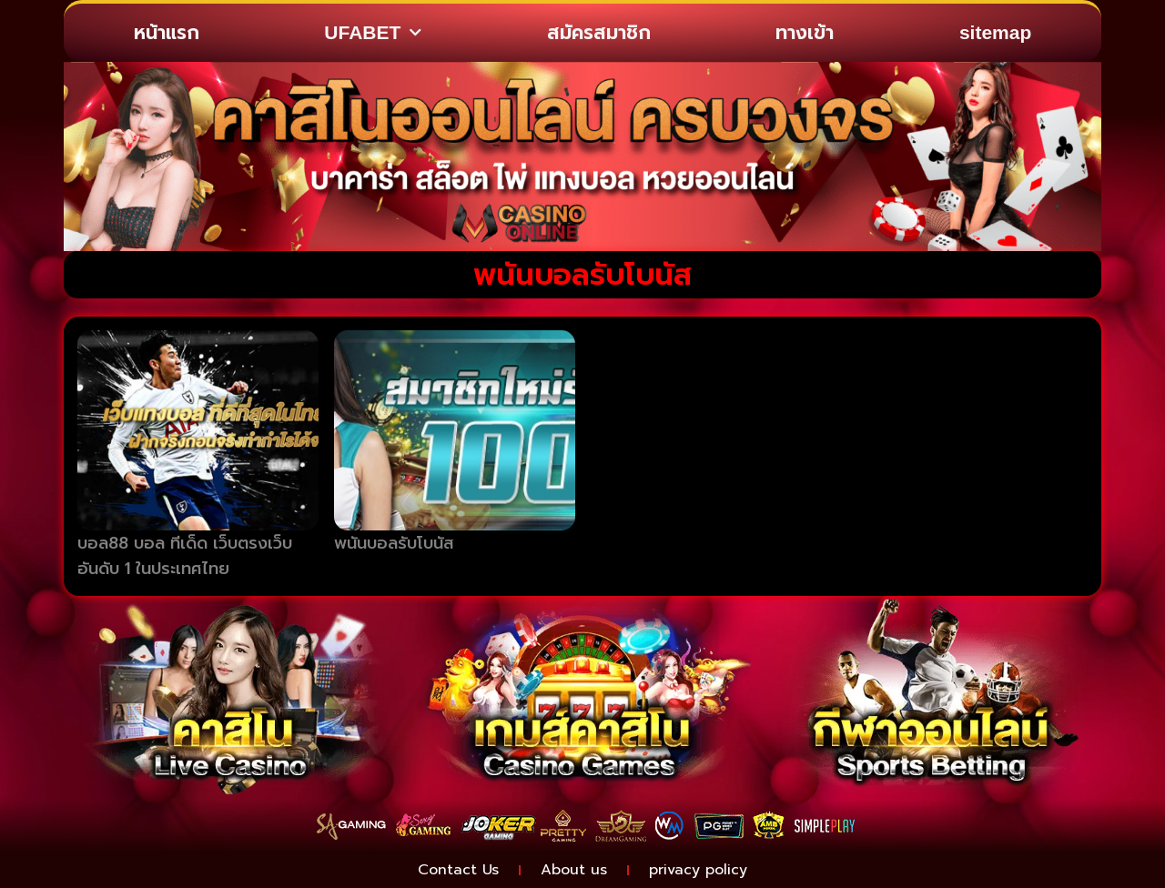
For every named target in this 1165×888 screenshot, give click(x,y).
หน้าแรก (166, 32)
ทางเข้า (804, 32)
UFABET (372, 33)
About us (574, 870)
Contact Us (458, 870)
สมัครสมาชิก (599, 32)
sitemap (995, 32)
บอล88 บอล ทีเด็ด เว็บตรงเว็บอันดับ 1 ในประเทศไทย (184, 556)
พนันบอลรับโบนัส (394, 543)
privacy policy (698, 870)
